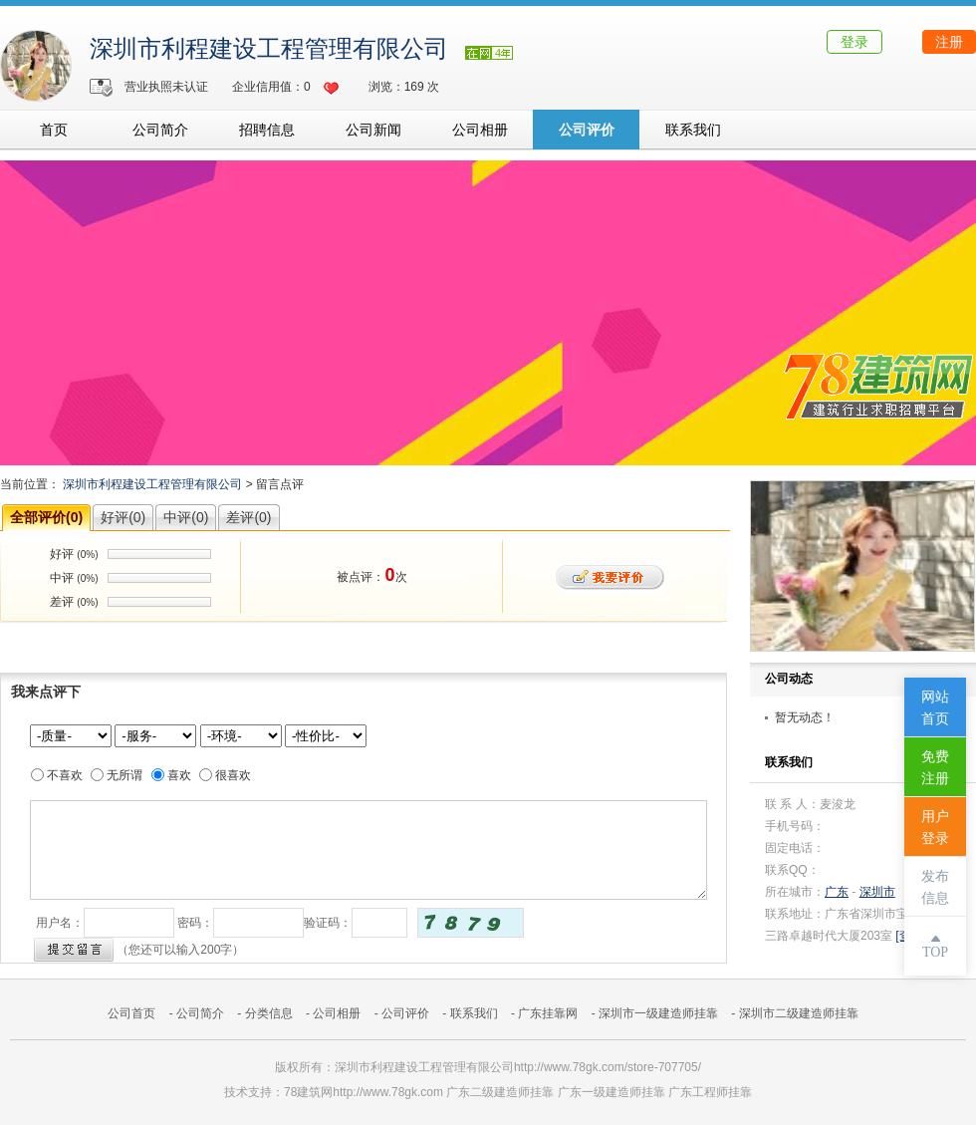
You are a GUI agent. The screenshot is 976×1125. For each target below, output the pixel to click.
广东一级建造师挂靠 (611, 1092)
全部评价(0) (46, 517)
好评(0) (123, 517)
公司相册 (480, 130)
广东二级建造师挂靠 (500, 1092)
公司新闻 (373, 130)
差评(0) (248, 517)
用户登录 (935, 827)
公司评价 (586, 130)
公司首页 (131, 1013)
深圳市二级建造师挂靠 (798, 1013)
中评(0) (185, 517)
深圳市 (877, 892)
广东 (837, 892)
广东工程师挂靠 (710, 1092)
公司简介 (160, 130)
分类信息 (269, 1013)
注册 (949, 42)
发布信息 (935, 887)
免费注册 (935, 767)
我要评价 (610, 577)
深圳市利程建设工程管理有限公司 (269, 49)
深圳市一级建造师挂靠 (658, 1013)
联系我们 (693, 130)
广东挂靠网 (548, 1013)
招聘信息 (267, 130)
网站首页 (935, 708)
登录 (854, 42)
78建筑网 (308, 1092)
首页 (54, 130)
